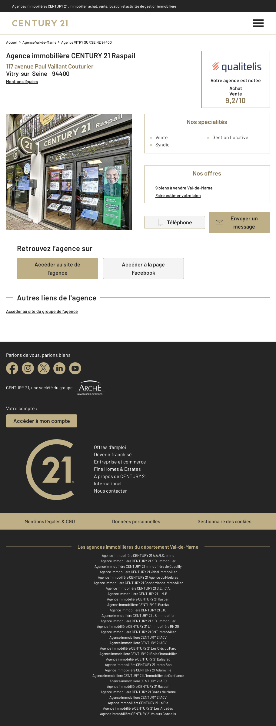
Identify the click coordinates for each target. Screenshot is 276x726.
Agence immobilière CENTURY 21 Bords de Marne (138, 692)
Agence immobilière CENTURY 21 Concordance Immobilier (138, 582)
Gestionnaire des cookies (224, 521)
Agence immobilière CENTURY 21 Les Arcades (138, 708)
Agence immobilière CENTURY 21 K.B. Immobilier (138, 561)
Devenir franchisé (113, 454)
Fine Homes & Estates (117, 469)
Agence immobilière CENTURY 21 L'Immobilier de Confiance (138, 675)
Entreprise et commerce (120, 461)
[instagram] (28, 368)
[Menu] (258, 23)
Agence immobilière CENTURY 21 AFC (138, 681)
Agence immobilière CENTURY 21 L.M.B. (138, 593)
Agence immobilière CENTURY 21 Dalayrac (138, 659)
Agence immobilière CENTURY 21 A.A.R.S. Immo (138, 555)
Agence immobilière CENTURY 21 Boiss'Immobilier (138, 653)
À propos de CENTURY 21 (120, 476)
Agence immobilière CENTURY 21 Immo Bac (138, 664)
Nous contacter (110, 490)
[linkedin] (59, 368)
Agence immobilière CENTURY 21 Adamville (138, 670)
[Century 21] (40, 23)
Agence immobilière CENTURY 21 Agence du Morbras (138, 577)
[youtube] (75, 368)
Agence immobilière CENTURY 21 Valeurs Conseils (138, 713)
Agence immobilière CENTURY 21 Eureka (138, 604)
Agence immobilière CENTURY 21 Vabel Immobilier (138, 572)
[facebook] (12, 368)
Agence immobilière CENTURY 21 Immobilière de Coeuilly (138, 566)
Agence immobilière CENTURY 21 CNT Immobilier (138, 632)
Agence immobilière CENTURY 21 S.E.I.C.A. (138, 588)
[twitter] (44, 368)
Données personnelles (136, 521)
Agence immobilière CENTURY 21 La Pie (138, 703)
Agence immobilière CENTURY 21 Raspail (138, 599)
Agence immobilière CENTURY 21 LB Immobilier (138, 615)
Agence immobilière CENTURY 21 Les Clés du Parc (138, 648)
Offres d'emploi (110, 447)
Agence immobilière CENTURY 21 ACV (138, 637)
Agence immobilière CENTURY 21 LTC (138, 610)
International (107, 483)
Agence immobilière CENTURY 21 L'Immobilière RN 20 (138, 626)
